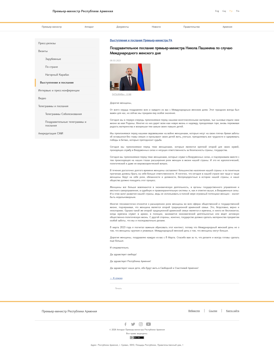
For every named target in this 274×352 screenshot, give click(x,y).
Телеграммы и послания (53, 106)
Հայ (224, 10)
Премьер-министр (52, 26)
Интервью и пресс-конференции (59, 90)
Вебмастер (194, 310)
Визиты (43, 51)
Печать (118, 288)
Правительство (191, 26)
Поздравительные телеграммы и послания (65, 123)
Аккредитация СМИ (50, 133)
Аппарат (89, 26)
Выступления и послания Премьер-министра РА (141, 40)
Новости (156, 26)
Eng (217, 10)
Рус (231, 10)
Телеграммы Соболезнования (63, 114)
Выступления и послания (57, 82)
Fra (237, 10)
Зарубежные (53, 59)
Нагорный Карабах (57, 74)
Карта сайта (232, 310)
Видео (42, 98)
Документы (122, 26)
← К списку (116, 278)
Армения (227, 26)
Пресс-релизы (47, 43)
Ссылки (213, 310)
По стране (51, 66)
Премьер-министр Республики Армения (69, 311)
